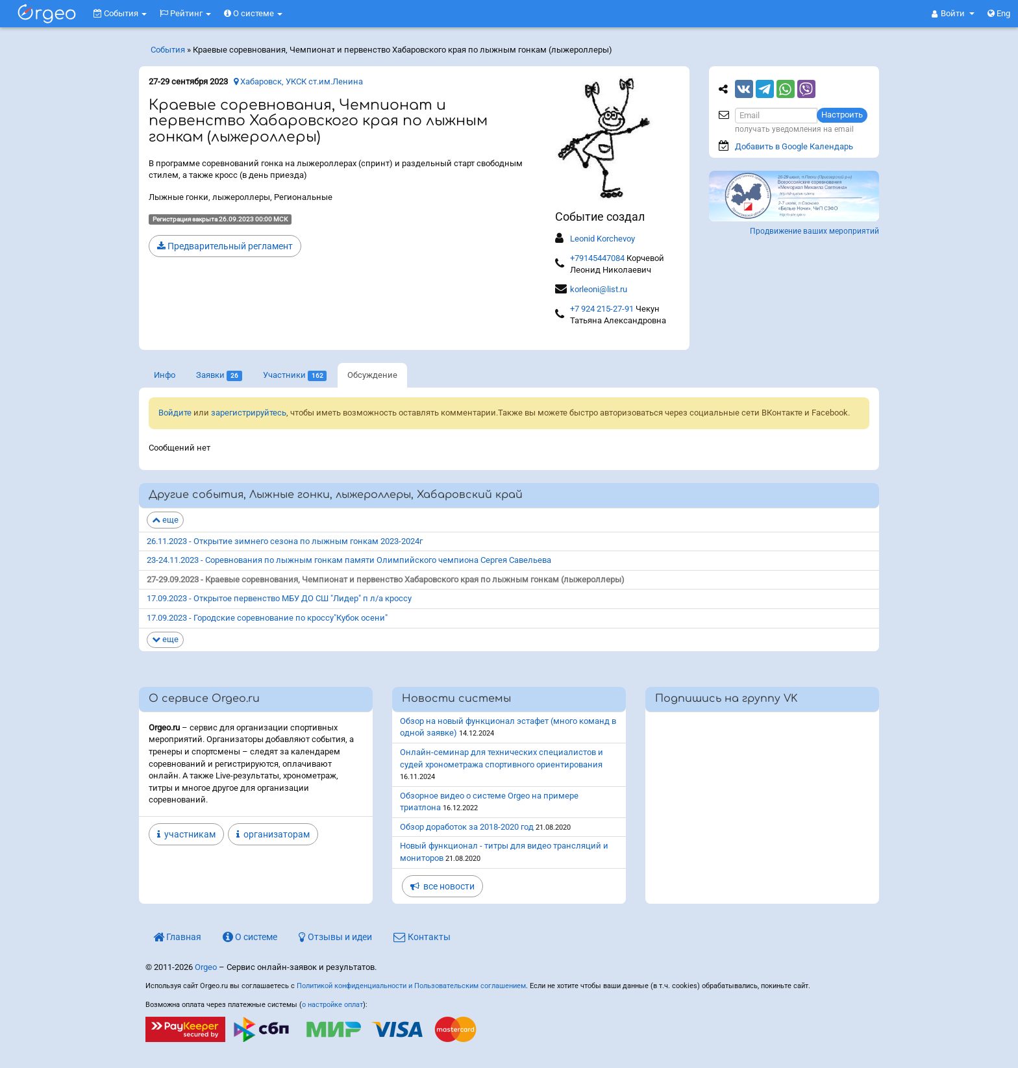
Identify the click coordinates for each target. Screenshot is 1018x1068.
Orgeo (206, 967)
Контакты (422, 937)
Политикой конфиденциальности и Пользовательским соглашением (411, 986)
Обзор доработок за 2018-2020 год (467, 827)
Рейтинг (185, 13)
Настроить (842, 114)
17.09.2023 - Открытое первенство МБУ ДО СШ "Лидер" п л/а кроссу (279, 598)
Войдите (175, 412)
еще (165, 520)
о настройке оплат (332, 1004)
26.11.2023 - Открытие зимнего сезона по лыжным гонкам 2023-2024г (285, 541)
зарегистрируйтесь (248, 412)
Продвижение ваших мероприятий (814, 231)
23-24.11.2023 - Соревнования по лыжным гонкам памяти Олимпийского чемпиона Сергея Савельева (349, 560)
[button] (953, 14)
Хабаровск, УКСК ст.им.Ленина (298, 81)
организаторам (273, 834)
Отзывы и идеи (335, 937)
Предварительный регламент (225, 246)
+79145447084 (597, 258)
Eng (998, 13)
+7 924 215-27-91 (602, 309)
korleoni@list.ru (598, 289)
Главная (177, 937)
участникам (186, 834)
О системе (253, 13)
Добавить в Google (794, 146)
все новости (442, 886)
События (120, 13)
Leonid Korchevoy (602, 238)
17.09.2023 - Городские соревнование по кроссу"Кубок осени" (267, 618)
